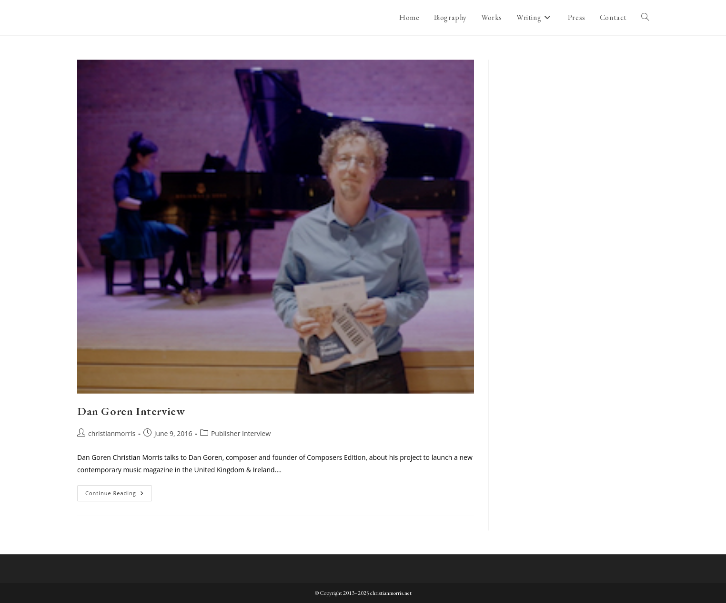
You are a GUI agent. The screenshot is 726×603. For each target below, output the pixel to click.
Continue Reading (118, 495)
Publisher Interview (241, 433)
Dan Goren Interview (131, 411)
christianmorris (111, 433)
